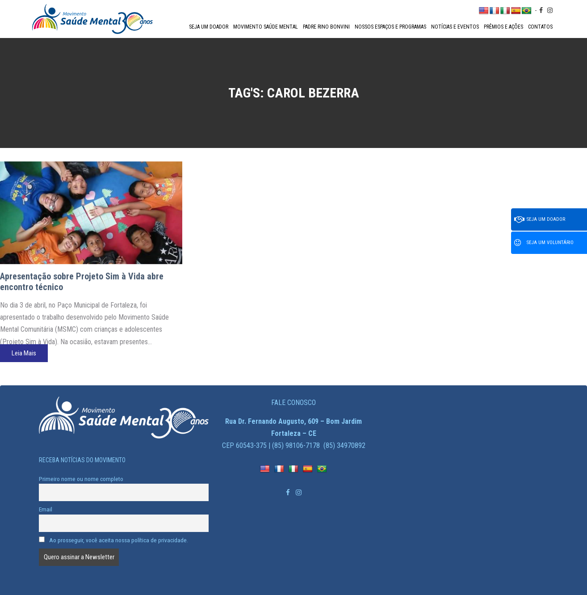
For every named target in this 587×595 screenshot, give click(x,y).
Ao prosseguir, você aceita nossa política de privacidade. (113, 540)
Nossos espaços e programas (390, 27)
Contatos (540, 27)
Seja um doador (208, 27)
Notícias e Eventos (455, 27)
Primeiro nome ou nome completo (81, 478)
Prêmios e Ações (503, 27)
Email (45, 509)
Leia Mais (24, 353)
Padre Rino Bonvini (326, 27)
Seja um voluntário (544, 243)
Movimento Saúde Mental (265, 27)
